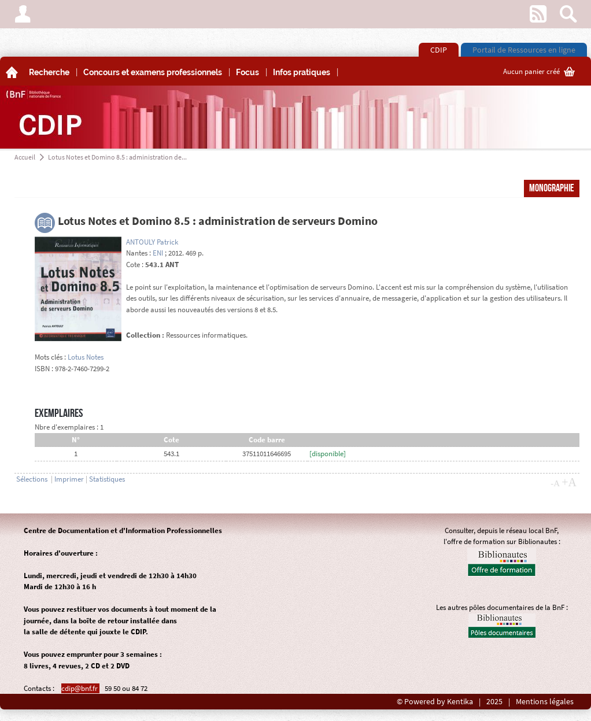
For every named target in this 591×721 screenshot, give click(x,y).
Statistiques (107, 479)
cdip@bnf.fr (80, 688)
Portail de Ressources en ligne (523, 50)
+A (569, 482)
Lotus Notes (86, 357)
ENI (158, 253)
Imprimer (69, 479)
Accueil (24, 157)
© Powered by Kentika (435, 702)
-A (555, 483)
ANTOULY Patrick (152, 242)
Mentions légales (545, 702)
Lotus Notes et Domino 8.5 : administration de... (117, 157)
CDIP (438, 50)
